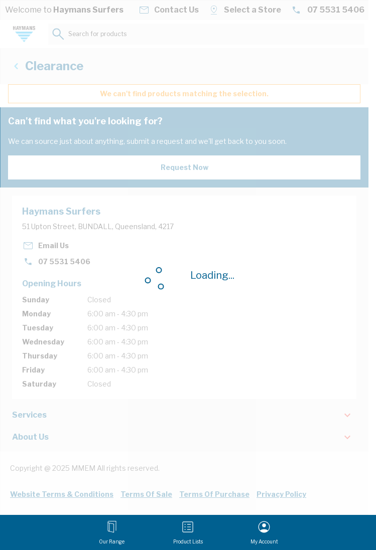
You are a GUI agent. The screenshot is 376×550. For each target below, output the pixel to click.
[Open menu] (112, 532)
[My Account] (264, 532)
